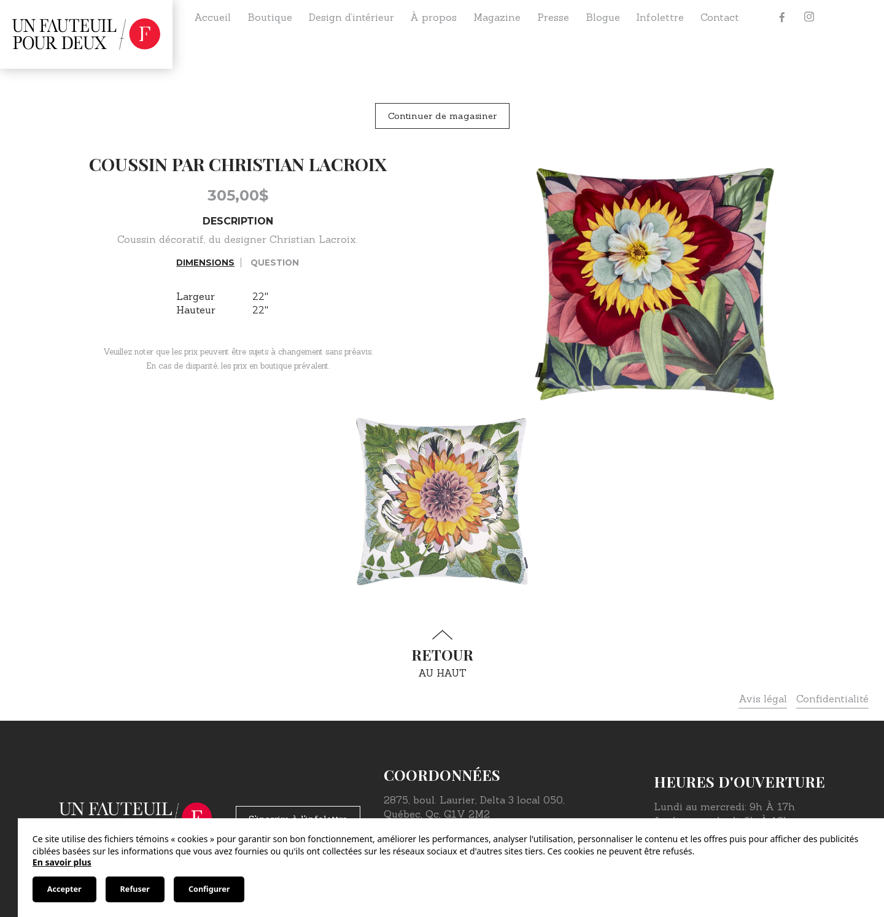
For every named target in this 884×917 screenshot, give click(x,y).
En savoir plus (62, 862)
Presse (553, 17)
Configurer (209, 889)
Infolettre (660, 17)
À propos (433, 17)
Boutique (269, 17)
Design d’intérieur (351, 17)
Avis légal (763, 699)
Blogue (603, 17)
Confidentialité (832, 699)
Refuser (135, 889)
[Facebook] (782, 17)
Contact (719, 17)
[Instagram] (809, 17)
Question (274, 262)
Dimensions (205, 262)
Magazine (497, 17)
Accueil (212, 17)
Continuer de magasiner (442, 115)
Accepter (64, 889)
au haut (442, 654)
